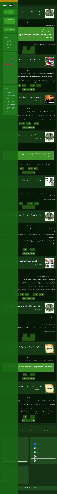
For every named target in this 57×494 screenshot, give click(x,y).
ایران (8, 58)
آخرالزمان (11, 74)
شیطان (8, 74)
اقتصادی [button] (34, 294)
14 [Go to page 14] (44, 430)
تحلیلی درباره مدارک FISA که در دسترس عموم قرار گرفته (23, 306)
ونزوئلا (10, 58)
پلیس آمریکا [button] (21, 123)
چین (11, 61)
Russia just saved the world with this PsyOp (10, 100)
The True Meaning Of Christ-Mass (10, 92)
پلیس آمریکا (13, 69)
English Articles (12, 29)
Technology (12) (9, 41)
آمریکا (9, 63)
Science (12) (9, 40)
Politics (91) (9, 44)
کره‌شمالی (7, 74)
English (5, 5)
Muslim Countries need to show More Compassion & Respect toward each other (11, 96)
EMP (15, 66)
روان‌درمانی (14, 63)
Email (35, 456)
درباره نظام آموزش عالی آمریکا (32, 179)
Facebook (36, 444)
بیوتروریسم (5, 66)
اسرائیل (10, 77)
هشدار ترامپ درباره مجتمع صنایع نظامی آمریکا (26, 135)
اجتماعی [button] (37, 86)
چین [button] (18, 86)
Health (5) (8, 47)
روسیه (9, 66)
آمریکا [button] (24, 48)
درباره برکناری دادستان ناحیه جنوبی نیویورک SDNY (25, 214)
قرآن (13, 80)
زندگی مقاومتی (10, 69)
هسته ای (13, 58)
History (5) (8, 46)
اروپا (11, 58)
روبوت (6, 69)
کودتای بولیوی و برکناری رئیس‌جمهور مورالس (27, 346)
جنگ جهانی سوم (7, 72)
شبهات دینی (13, 77)
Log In (6, 12)
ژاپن (12, 74)
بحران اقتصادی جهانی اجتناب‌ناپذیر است (28, 261)
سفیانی (14, 74)
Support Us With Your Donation (9, 21)
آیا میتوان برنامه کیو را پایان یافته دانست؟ (28, 11)
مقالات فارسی (6, 29)
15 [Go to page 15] (47, 430)
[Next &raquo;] (49, 430)
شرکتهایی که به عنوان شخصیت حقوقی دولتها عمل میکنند (22, 59)
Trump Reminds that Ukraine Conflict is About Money (11, 104)
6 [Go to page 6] (22, 430)
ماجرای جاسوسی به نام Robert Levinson (28, 386)
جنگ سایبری (13, 66)
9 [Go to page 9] (30, 430)
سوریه (11, 72)
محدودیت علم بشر (8, 80)
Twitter (36, 448)
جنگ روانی (9, 60)
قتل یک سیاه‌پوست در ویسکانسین (30, 97)
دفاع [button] (35, 168)
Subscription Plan (10, 12)
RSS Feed (36, 461)
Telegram (36, 452)
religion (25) (9, 43)
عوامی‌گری (6, 58)
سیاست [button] (32, 48)
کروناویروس (6, 77)
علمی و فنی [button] (29, 203)
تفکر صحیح (14, 72)
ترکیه (14, 80)
